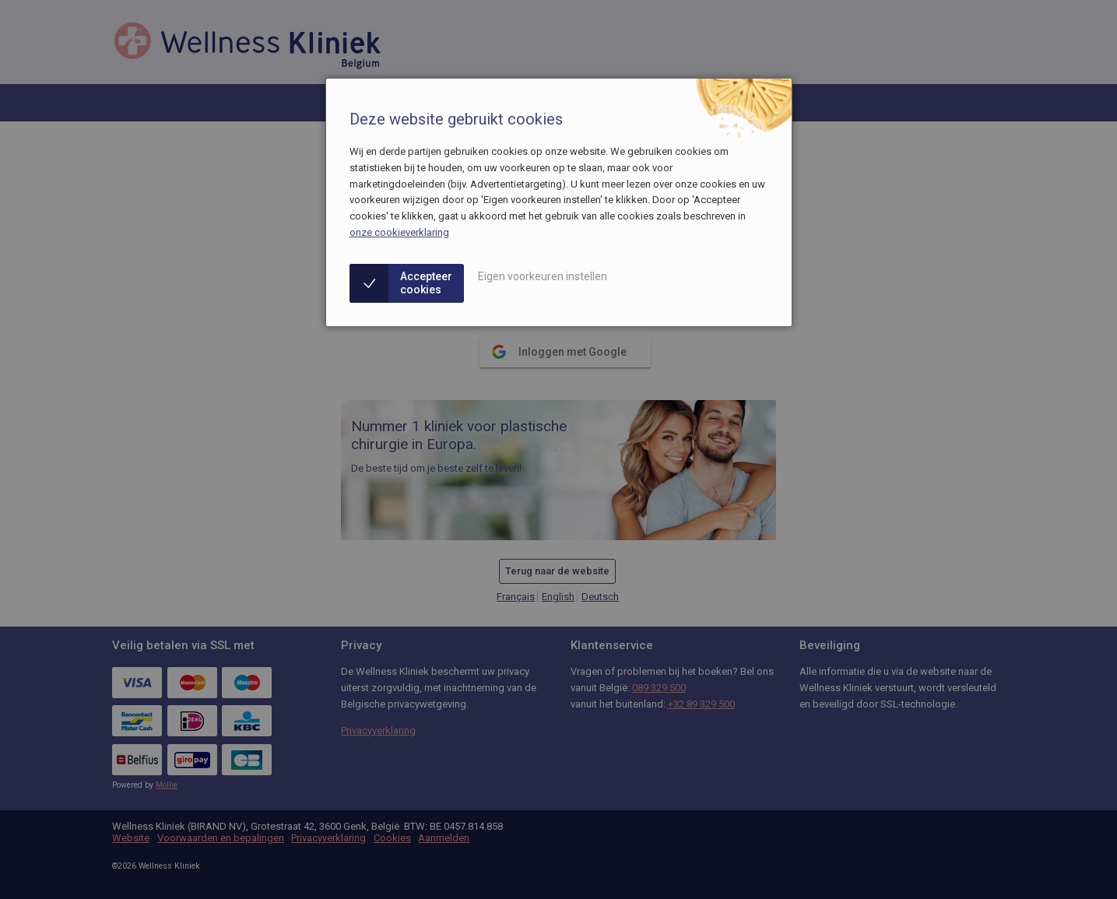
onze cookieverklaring (399, 232)
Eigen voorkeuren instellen (542, 276)
